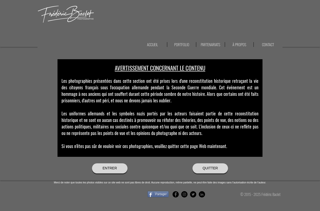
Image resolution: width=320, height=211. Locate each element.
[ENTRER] (110, 168)
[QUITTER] (210, 168)
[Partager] (158, 194)
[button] (268, 44)
